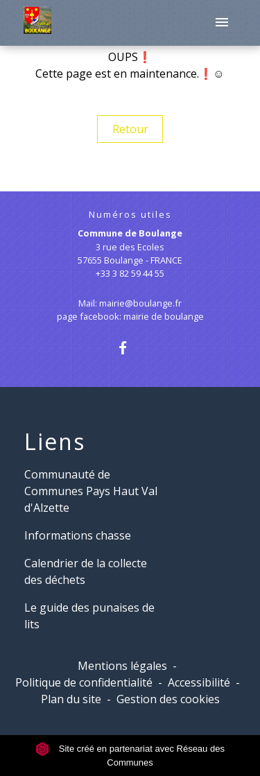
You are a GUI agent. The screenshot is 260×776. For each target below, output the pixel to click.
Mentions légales (122, 665)
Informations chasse (77, 535)
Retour (130, 129)
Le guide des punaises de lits (89, 616)
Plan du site (71, 699)
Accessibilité (199, 682)
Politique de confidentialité (84, 682)
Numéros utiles (130, 214)
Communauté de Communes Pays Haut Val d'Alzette (90, 491)
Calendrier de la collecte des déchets (85, 571)
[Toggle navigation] (222, 23)
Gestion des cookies (168, 699)
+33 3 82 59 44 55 (130, 273)
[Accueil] (37, 23)
